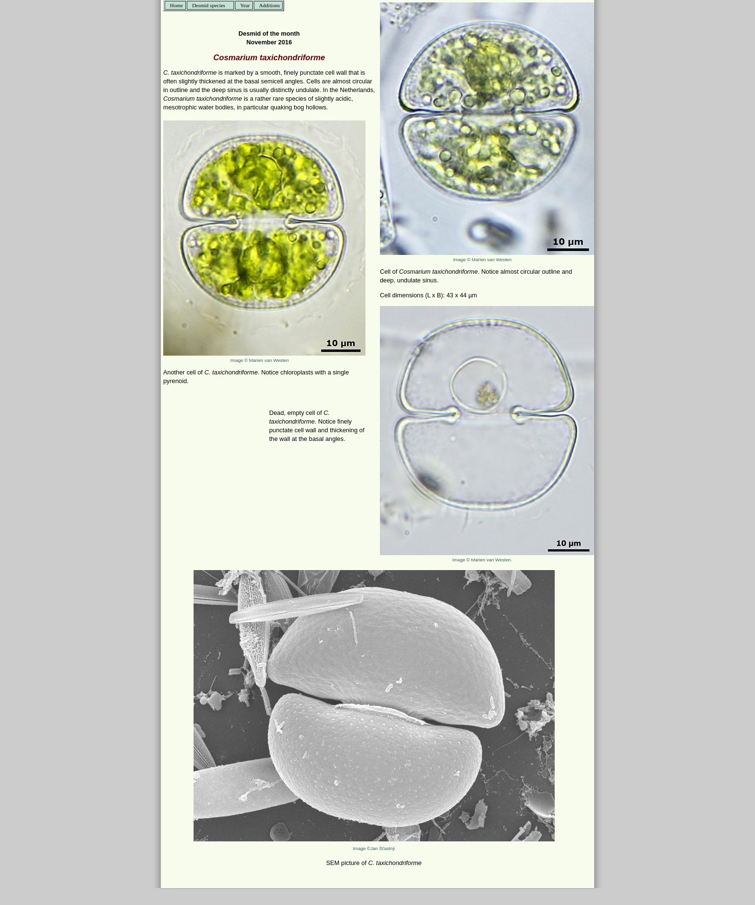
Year (245, 5)
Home (176, 5)
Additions (269, 5)
